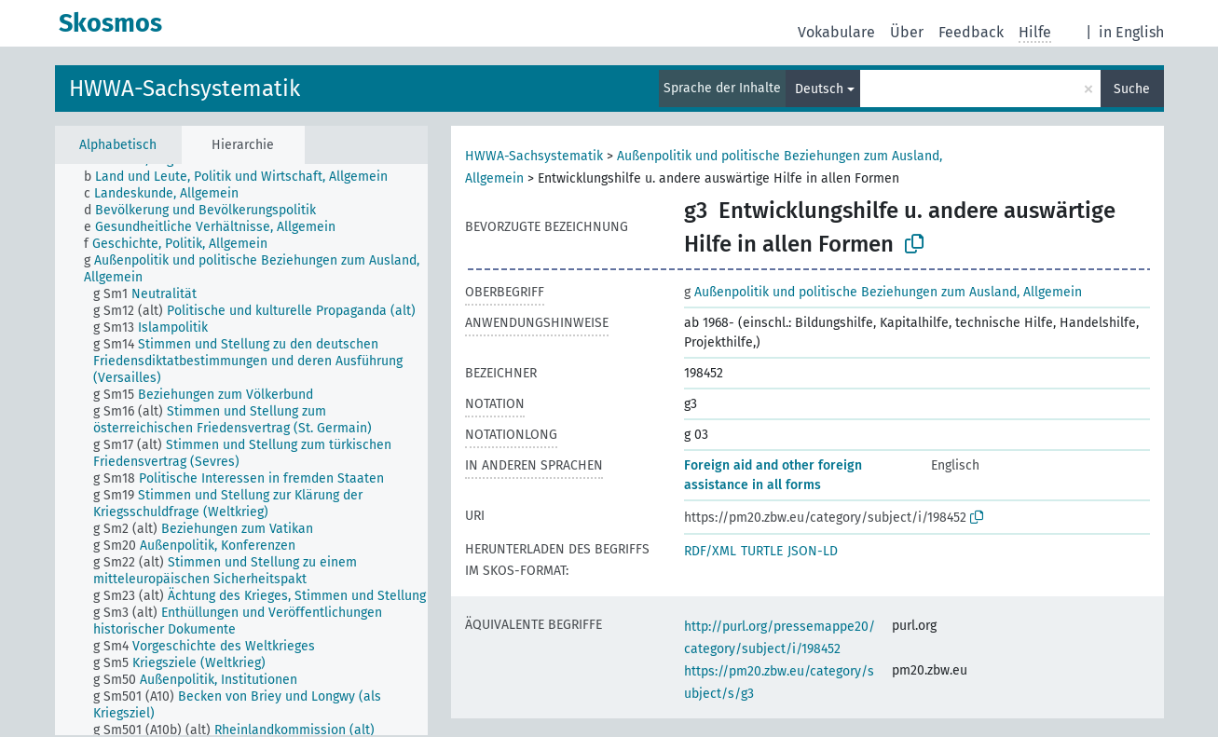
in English (1131, 32)
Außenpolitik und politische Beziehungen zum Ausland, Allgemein (883, 292)
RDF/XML (710, 551)
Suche (1132, 89)
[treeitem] (243, 177)
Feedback (971, 32)
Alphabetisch (118, 145)
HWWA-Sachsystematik (184, 88)
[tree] (241, 449)
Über (907, 32)
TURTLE (762, 551)
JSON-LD (812, 551)
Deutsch (819, 89)
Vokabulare (836, 32)
